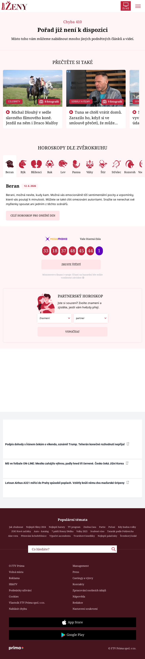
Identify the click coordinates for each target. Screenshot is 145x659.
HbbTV (13, 584)
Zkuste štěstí (71, 264)
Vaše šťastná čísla (90, 239)
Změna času (89, 526)
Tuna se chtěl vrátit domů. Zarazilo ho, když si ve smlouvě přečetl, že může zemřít (95, 120)
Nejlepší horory (57, 526)
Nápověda (79, 596)
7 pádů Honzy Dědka (62, 531)
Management (81, 566)
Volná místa (16, 572)
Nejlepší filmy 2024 (36, 526)
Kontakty (78, 584)
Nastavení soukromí (85, 609)
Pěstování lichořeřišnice (33, 535)
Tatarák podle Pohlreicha (120, 531)
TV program (74, 526)
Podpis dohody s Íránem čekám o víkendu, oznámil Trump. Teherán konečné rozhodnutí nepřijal (67, 444)
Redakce (78, 602)
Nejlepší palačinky (107, 535)
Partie (102, 526)
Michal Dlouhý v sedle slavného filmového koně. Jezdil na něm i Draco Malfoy (32, 117)
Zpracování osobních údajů (89, 590)
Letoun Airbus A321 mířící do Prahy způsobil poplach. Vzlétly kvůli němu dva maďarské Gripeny (67, 482)
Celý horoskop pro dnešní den (32, 215)
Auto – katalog (41, 531)
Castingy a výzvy (83, 578)
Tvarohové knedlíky (84, 535)
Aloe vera (13, 535)
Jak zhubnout (16, 526)
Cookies (14, 596)
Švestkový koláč (128, 535)
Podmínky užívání (20, 590)
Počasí (111, 526)
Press (76, 572)
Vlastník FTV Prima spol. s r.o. (27, 602)
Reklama (14, 578)
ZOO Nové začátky (21, 531)
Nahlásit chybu (18, 609)
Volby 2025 (81, 531)
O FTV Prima (16, 566)
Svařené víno (97, 531)
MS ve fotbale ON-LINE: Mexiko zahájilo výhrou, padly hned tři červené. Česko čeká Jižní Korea (66, 463)
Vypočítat (72, 330)
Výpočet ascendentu (60, 535)
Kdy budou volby (127, 526)
